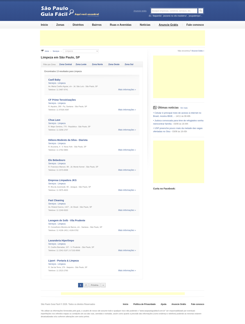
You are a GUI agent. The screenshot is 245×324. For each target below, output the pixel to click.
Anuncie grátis (140, 11)
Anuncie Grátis (168, 24)
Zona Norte (97, 64)
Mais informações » (127, 89)
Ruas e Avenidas (121, 24)
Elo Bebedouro (56, 160)
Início (44, 24)
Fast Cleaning (56, 200)
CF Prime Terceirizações (62, 99)
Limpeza (62, 83)
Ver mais (184, 108)
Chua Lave (54, 120)
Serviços (56, 51)
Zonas (60, 24)
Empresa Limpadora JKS (62, 180)
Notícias (145, 24)
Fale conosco (195, 24)
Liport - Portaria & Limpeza (63, 260)
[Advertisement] (122, 38)
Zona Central (65, 64)
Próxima (94, 285)
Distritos (78, 24)
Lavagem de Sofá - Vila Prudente (66, 220)
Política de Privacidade (144, 304)
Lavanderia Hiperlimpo (61, 240)
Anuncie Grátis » (198, 51)
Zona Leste (81, 64)
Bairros (97, 24)
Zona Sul (129, 64)
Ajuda (163, 304)
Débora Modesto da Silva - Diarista (67, 140)
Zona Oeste (113, 64)
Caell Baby (54, 79)
